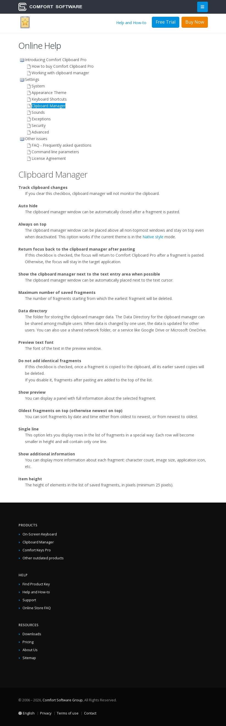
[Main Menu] (202, 7)
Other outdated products (43, 558)
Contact (90, 713)
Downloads (32, 634)
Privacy (45, 713)
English (26, 713)
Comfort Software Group (63, 700)
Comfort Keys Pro (37, 550)
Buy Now (194, 22)
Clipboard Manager (38, 542)
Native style (153, 236)
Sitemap (29, 658)
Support (29, 600)
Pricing (28, 642)
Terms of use (68, 713)
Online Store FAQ (37, 608)
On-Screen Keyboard (40, 534)
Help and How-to (131, 22)
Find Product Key (36, 584)
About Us (30, 650)
